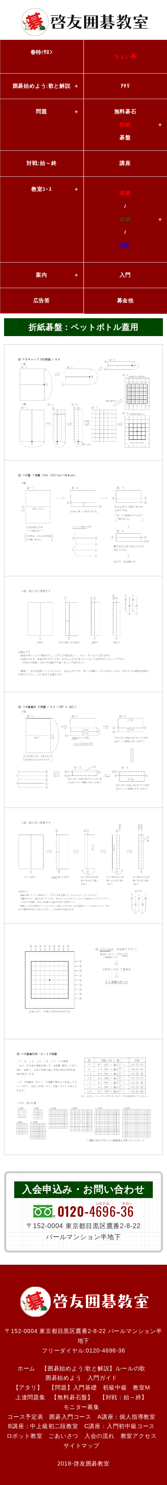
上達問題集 (30, 1397)
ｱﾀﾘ (125, 86)
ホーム (26, 1368)
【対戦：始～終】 (123, 1397)
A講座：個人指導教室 (127, 1416)
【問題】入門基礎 (73, 1387)
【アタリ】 (28, 1387)
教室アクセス (139, 1436)
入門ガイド (102, 1377)
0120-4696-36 (105, 1350)
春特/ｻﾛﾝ (41, 52)
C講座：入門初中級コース (119, 1426)
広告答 (41, 300)
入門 (125, 275)
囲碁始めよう (64, 1377)
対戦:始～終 (41, 163)
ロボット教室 (25, 1436)
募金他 (125, 300)
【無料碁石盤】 (72, 1397)
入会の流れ (100, 1436)
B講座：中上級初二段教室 (43, 1426)
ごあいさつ (63, 1436)
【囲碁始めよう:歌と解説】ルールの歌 (93, 1368)
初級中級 (115, 1387)
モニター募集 (81, 1407)
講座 (125, 163)
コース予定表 (25, 1416)
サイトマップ (81, 1445)
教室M (141, 1387)
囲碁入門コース (70, 1416)
